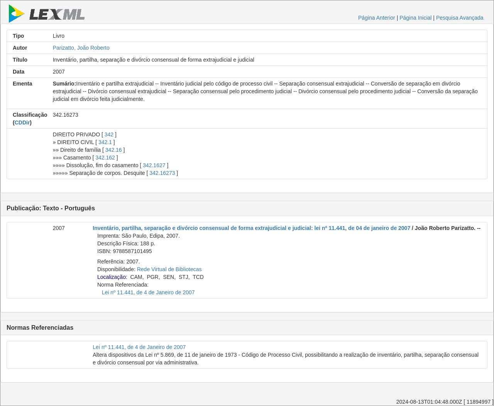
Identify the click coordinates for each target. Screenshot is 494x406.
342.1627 (154, 165)
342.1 (105, 142)
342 (109, 134)
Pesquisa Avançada (460, 18)
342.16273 (162, 173)
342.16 (113, 150)
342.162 (105, 157)
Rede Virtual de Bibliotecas (169, 269)
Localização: (112, 277)
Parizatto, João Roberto (81, 48)
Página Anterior (376, 18)
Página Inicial (415, 18)
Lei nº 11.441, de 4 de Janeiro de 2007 (148, 292)
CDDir (22, 122)
